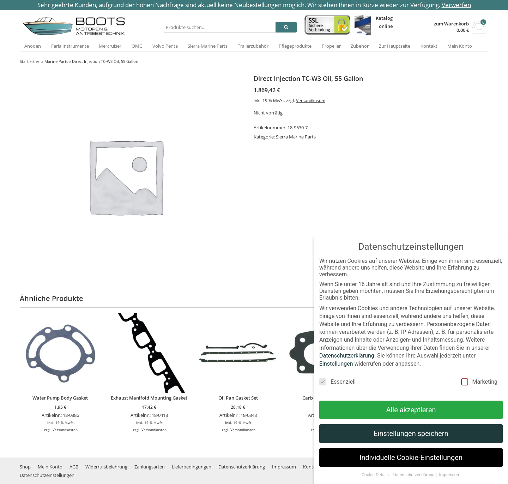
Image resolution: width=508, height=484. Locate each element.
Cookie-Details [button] (376, 480)
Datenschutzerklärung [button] (414, 480)
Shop (25, 467)
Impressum (284, 467)
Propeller (331, 46)
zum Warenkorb (451, 24)
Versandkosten (310, 100)
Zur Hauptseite (394, 46)
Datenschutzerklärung (241, 467)
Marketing (479, 387)
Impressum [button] (449, 480)
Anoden (32, 46)
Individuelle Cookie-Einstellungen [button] (410, 463)
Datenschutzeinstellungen (47, 475)
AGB (73, 467)
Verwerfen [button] (456, 5)
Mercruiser (110, 46)
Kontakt (429, 46)
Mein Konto (459, 46)
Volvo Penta (165, 46)
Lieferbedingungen (191, 467)
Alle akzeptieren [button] (411, 416)
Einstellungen (336, 369)
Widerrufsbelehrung (106, 467)
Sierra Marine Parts (208, 46)
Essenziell (337, 387)
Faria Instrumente (70, 46)
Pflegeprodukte (295, 46)
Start (24, 61)
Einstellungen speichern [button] (411, 439)
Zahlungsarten (149, 467)
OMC (137, 46)
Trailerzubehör (253, 46)
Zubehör (360, 46)
